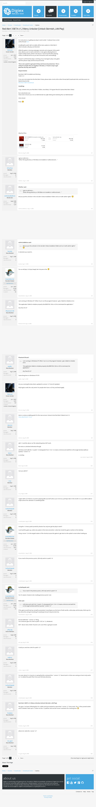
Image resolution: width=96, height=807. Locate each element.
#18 (92, 706)
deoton (10, 433)
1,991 (15, 65)
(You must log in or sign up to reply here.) (82, 766)
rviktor (10, 665)
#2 (92, 189)
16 (15, 496)
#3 (92, 216)
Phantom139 (10, 319)
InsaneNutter (9, 287)
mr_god (9, 749)
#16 (92, 650)
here (27, 50)
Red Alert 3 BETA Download (26, 91)
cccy (10, 489)
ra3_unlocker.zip (57, 145)
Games (11, 39)
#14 (92, 589)
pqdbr (10, 374)
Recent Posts (17, 20)
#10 (92, 474)
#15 (92, 622)
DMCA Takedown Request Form (53, 32)
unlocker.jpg (28, 152)
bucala (10, 259)
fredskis (9, 721)
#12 (92, 529)
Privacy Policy (48, 805)
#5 (92, 304)
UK (15, 300)
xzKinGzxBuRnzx (9, 204)
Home (88, 799)
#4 (92, 272)
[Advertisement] (77, 60)
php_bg (10, 638)
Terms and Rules (48, 803)
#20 (92, 761)
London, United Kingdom (10, 70)
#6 (92, 331)
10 (15, 183)
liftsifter (10, 176)
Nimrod (20, 39)
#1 (92, 161)
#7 (92, 387)
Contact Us (79, 799)
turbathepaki (9, 517)
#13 (92, 561)
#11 (92, 501)
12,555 (14, 296)
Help (84, 799)
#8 (92, 418)
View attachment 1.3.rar (25, 425)
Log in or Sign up (88, 1)
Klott (10, 461)
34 (15, 644)
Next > (22, 43)
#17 (92, 678)
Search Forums (8, 20)
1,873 (15, 211)
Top (93, 799)
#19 (92, 733)
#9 (92, 446)
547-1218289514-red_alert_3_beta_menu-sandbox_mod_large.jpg (41, 145)
